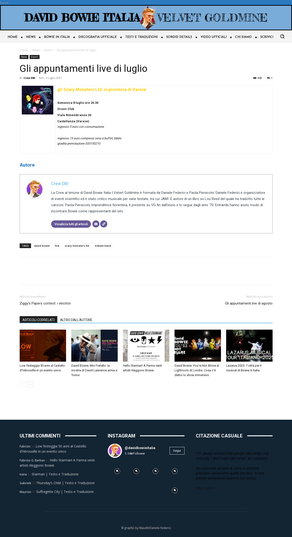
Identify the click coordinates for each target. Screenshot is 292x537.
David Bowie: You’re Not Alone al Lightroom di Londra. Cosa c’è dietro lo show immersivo (197, 370)
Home (24, 50)
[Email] (95, 224)
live (57, 245)
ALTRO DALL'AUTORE (76, 320)
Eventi (48, 50)
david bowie (42, 245)
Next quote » (206, 488)
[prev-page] (23, 384)
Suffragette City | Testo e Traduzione (65, 491)
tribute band (103, 245)
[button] (282, 36)
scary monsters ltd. (77, 245)
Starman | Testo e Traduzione (55, 474)
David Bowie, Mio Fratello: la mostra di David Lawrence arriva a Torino (94, 370)
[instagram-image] (117, 471)
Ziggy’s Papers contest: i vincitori (45, 303)
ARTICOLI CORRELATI (38, 320)
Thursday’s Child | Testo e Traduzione (65, 483)
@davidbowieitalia (140, 448)
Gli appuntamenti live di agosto (249, 303)
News (36, 50)
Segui (177, 450)
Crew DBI (29, 78)
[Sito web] (103, 224)
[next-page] (30, 384)
